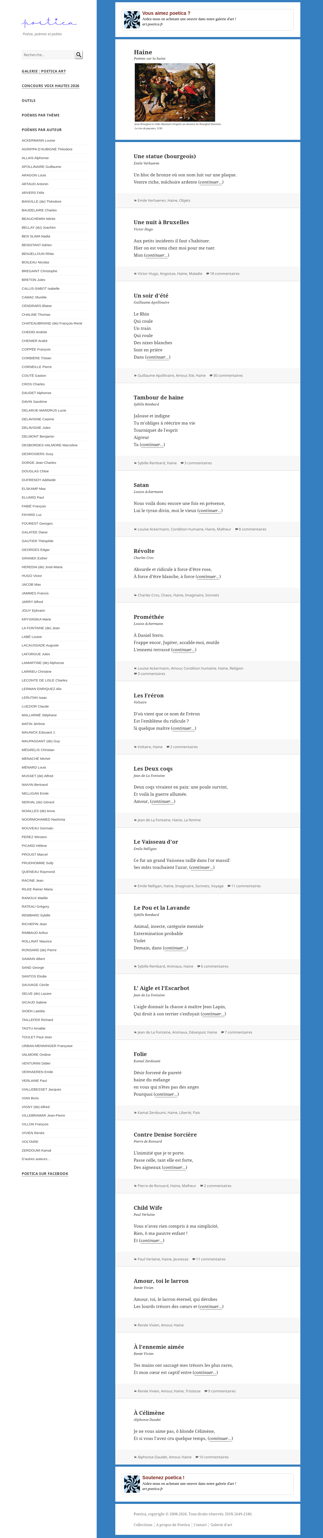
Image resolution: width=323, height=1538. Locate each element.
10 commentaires (214, 1457)
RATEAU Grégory (35, 906)
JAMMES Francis (35, 593)
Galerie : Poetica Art (44, 71)
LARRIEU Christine (37, 671)
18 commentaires (225, 273)
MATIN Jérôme (33, 724)
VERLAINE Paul (34, 1080)
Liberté (185, 1112)
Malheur (224, 529)
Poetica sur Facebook (45, 1173)
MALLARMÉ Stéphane (39, 715)
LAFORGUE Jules (36, 654)
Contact (200, 1524)
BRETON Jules (33, 280)
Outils (29, 100)
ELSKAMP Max (34, 489)
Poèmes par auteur (42, 129)
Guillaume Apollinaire (156, 375)
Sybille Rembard (151, 462)
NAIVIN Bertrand (35, 785)
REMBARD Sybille (36, 915)
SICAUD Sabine (34, 1002)
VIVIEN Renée (33, 1133)
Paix (196, 1112)
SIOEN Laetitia (33, 1011)
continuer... (211, 182)
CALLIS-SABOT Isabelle (41, 288)
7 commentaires (238, 1032)
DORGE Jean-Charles (39, 462)
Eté (191, 375)
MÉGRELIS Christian (38, 750)
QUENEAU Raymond (38, 872)
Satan (141, 485)
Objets (184, 200)
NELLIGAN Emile (35, 793)
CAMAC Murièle (34, 297)
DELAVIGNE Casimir (38, 419)
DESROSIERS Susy (37, 454)
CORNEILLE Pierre (37, 367)
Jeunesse (180, 1259)
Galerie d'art (221, 1524)
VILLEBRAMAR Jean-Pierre (43, 1115)
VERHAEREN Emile (37, 1072)
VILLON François (35, 1124)
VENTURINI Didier (36, 1063)
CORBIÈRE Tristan (36, 358)
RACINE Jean (33, 880)
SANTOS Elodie (34, 976)
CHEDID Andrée (34, 332)
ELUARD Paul (33, 497)
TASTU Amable (34, 1028)
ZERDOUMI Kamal (36, 1150)
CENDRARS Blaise (37, 306)
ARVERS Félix (33, 193)
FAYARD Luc (32, 515)
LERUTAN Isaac (34, 697)
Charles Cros (148, 595)
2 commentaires (184, 746)
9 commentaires (222, 1391)
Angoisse (167, 273)
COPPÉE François (36, 349)
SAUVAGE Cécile (35, 985)
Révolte (144, 550)
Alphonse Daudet (152, 1457)
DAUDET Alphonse (36, 393)
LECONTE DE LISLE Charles (45, 680)
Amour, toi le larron (161, 1280)
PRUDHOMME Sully (37, 863)
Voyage (217, 885)
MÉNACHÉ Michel (36, 758)
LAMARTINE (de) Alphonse (43, 663)
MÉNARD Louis (34, 767)
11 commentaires (246, 885)
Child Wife (148, 1207)
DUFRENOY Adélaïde (39, 480)
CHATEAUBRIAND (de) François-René (52, 323)
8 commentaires (252, 529)
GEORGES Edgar (36, 550)
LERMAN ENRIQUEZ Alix (42, 689)
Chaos (166, 595)
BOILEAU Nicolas (35, 262)
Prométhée (149, 616)
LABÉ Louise (32, 637)
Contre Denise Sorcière (165, 1134)
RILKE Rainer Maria (37, 889)
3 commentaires (198, 462)
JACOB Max (31, 584)
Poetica (140, 1514)
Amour (181, 375)
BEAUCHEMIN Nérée (38, 219)
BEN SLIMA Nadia (36, 236)
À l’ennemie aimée (159, 1346)
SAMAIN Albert (33, 959)
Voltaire (144, 746)
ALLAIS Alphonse (35, 158)
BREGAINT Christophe (39, 271)
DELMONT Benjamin (38, 436)
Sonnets (212, 595)
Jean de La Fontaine (154, 819)
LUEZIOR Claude (35, 706)
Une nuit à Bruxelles (161, 222)
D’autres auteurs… (36, 1159)
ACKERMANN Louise (38, 140)
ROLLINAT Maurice (37, 941)
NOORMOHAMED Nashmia (43, 819)
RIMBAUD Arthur (35, 933)
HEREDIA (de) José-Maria (42, 567)
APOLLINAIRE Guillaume (41, 167)
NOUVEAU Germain (37, 828)
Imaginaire (194, 595)
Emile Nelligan (150, 885)
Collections (143, 1524)
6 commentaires (215, 966)
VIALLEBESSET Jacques (41, 1089)
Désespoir (197, 1032)
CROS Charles (33, 384)
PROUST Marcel (35, 854)
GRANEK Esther (35, 558)
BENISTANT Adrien (37, 245)
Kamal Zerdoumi (152, 1112)
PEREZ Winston (34, 837)
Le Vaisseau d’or (156, 841)
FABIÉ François (34, 506)
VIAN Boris (30, 1098)
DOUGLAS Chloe (35, 471)
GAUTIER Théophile (37, 541)
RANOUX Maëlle (35, 898)
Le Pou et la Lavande (162, 907)
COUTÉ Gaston (34, 375)
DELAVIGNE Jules (36, 427)
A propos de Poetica (173, 1524)
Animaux (174, 966)
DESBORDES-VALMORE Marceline (50, 445)
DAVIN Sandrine (34, 401)
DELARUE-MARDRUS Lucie (44, 410)
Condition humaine (187, 529)
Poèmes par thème (40, 115)
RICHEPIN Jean (34, 924)
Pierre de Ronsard (153, 1185)
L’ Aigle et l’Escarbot (161, 988)
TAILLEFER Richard (37, 1020)
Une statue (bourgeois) (165, 156)
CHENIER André (35, 341)
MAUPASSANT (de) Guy (41, 741)
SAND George (33, 967)
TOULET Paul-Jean (37, 1037)
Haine (172, 200)
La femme (192, 819)
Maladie (195, 273)
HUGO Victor (32, 576)
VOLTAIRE (30, 1142)
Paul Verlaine (149, 1259)
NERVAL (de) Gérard (38, 802)
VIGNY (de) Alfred (36, 1107)
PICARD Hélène (34, 846)
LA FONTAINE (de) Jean (41, 628)
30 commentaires (228, 375)
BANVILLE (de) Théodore (41, 201)
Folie (140, 1054)
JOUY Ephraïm (33, 610)
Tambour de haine (159, 397)
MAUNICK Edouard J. (39, 732)
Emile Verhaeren (152, 200)
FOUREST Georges (37, 523)
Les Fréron (149, 695)
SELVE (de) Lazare (37, 993)
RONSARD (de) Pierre (39, 950)
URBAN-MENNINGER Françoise (47, 1046)
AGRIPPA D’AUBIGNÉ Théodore (47, 149)
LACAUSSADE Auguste (40, 645)
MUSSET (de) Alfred (37, 776)
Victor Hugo (148, 273)
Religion (236, 668)
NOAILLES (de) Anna (38, 811)
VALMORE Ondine (36, 1054)
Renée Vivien (148, 1325)
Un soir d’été (151, 295)
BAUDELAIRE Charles (39, 210)
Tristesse (193, 1391)
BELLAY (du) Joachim (39, 227)
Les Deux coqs (153, 768)
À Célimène (149, 1412)
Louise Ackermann (153, 529)
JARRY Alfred (32, 602)
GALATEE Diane (35, 532)
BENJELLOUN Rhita (38, 254)
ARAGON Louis (34, 175)
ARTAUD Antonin (35, 184)
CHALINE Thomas (36, 314)
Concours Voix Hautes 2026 (50, 85)
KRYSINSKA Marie (36, 619)
